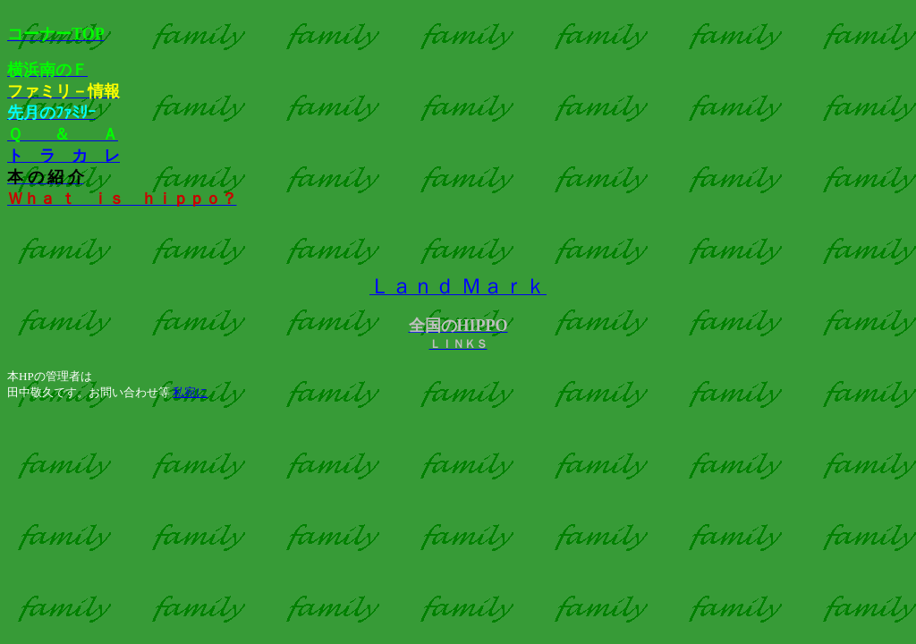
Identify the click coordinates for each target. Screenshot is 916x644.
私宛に (190, 392)
